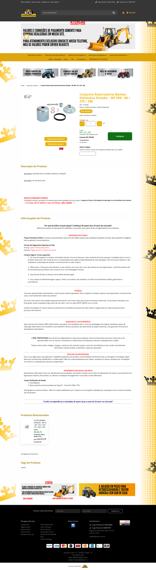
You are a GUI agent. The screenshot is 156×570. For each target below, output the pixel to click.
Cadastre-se (45, 2)
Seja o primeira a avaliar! (88, 115)
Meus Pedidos (25, 2)
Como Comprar (45, 527)
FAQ (41, 537)
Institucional (25, 524)
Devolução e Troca (46, 532)
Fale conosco (54, 2)
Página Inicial (25, 527)
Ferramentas (81, 59)
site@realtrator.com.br (97, 536)
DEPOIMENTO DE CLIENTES (98, 59)
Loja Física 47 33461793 (127, 2)
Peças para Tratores (34, 55)
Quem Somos (25, 529)
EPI (72, 59)
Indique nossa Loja (27, 534)
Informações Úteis (46, 524)
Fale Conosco (25, 532)
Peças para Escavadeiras (76, 55)
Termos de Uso (45, 529)
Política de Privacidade (48, 534)
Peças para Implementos (118, 55)
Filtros (66, 59)
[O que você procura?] (113, 12)
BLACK (23, 467)
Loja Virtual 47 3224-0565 (106, 2)
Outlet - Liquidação (54, 59)
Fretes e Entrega (46, 539)
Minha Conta (35, 2)
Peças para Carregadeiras (97, 55)
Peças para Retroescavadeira (55, 55)
